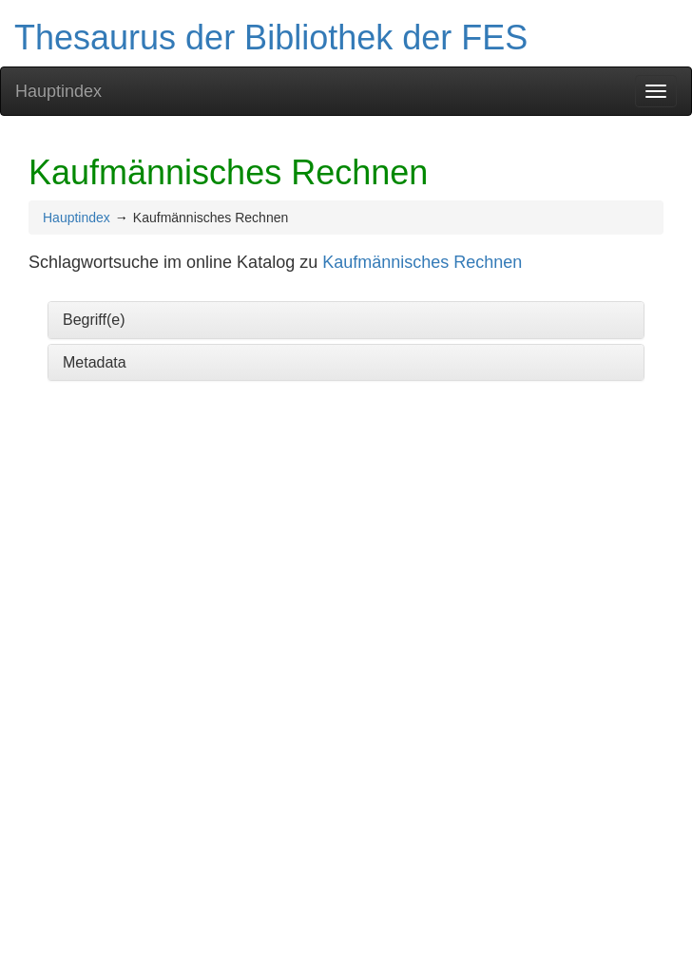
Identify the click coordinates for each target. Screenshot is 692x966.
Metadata (94, 362)
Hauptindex (58, 91)
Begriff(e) (94, 320)
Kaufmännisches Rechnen (422, 262)
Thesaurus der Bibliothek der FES (271, 37)
